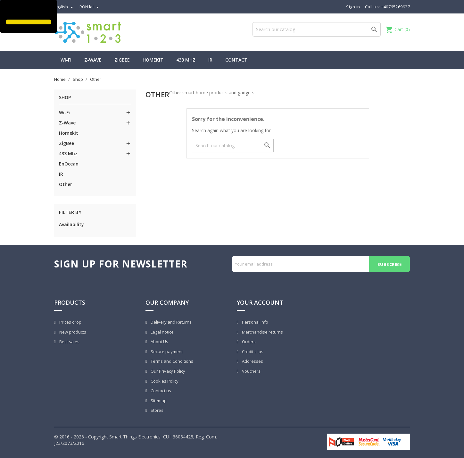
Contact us (160, 391)
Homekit (153, 60)
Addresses (252, 361)
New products (72, 332)
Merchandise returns (262, 332)
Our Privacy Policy (167, 371)
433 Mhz (185, 60)
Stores (156, 410)
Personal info (254, 322)
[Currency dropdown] (89, 7)
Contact (236, 60)
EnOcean (69, 164)
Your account (260, 302)
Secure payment (166, 351)
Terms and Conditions (171, 361)
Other (65, 184)
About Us (159, 341)
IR (210, 60)
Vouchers (251, 371)
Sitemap (158, 400)
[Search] (317, 29)
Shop (65, 97)
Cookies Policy (164, 381)
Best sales (68, 341)
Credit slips (252, 351)
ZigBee (122, 60)
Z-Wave (93, 60)
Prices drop (69, 322)
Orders (248, 341)
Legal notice (162, 332)
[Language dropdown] (64, 7)
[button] (7, 11)
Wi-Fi (66, 60)
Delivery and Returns (171, 322)
